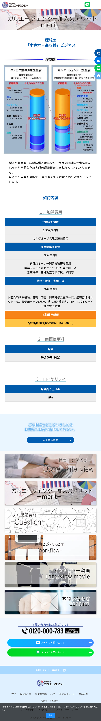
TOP (14, 694)
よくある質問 (50, 440)
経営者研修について (45, 694)
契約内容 (83, 694)
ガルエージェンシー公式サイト (48, 669)
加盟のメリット (67, 694)
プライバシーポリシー (74, 706)
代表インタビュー (49, 700)
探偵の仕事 (25, 694)
